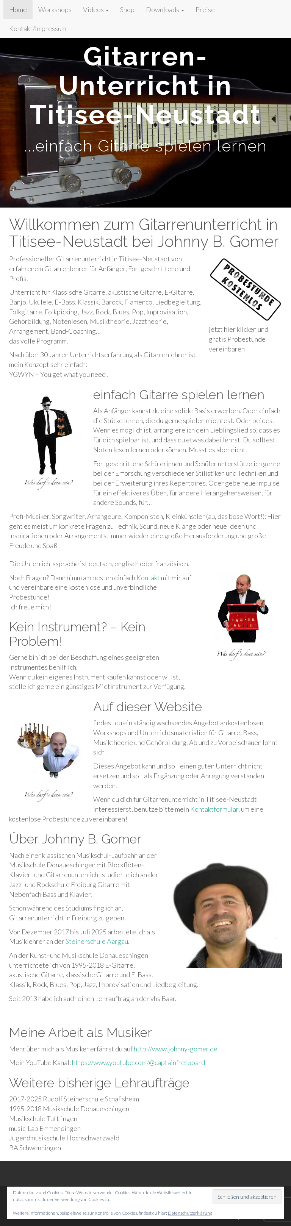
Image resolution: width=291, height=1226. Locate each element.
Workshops (55, 9)
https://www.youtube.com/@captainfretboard (138, 1062)
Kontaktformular (214, 809)
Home (18, 9)
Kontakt (148, 577)
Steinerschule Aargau (97, 941)
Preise (205, 9)
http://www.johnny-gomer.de (175, 1049)
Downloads (165, 9)
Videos (96, 9)
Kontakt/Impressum (37, 28)
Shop (127, 9)
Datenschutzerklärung (190, 1213)
